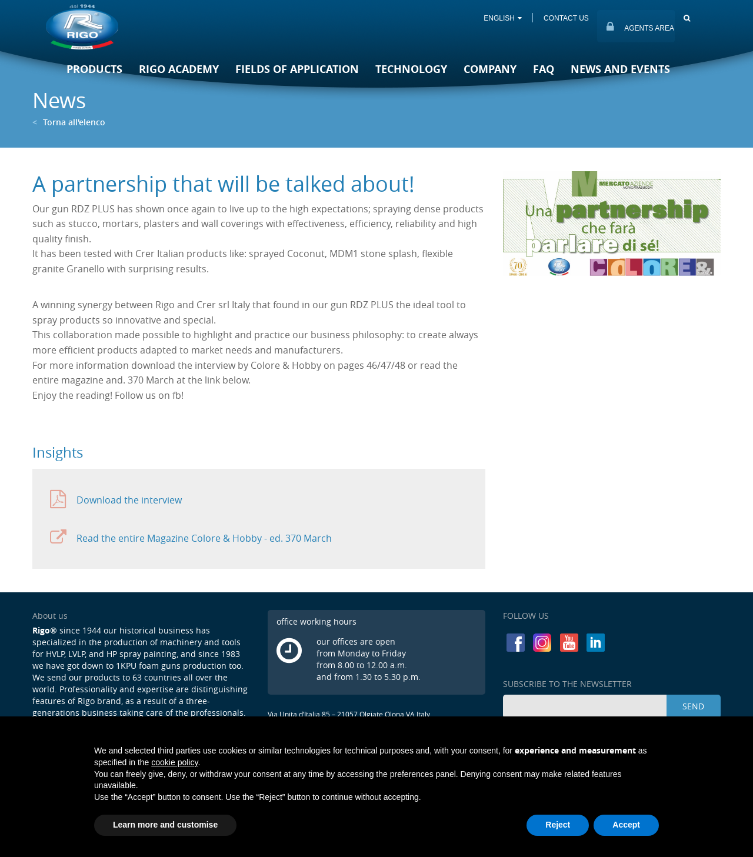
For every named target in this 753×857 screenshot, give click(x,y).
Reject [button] (557, 824)
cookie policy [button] (174, 762)
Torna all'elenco (68, 122)
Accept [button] (626, 824)
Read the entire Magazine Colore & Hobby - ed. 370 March (191, 538)
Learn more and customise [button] (165, 824)
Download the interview (116, 499)
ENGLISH (503, 18)
